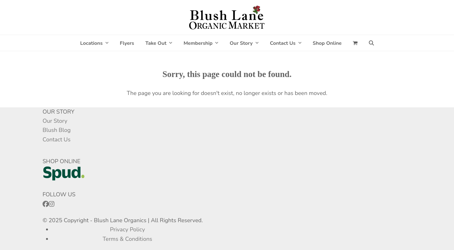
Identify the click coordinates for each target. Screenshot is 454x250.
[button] (355, 43)
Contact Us (57, 139)
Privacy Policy (127, 229)
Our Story (55, 121)
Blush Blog (57, 130)
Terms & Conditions (127, 239)
